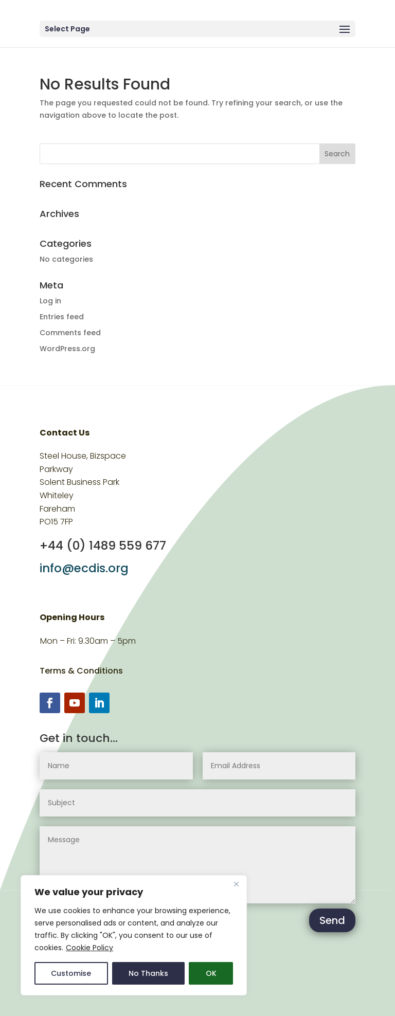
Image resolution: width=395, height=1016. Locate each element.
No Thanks (148, 973)
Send (332, 920)
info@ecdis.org (84, 568)
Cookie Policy (89, 947)
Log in (50, 301)
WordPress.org (67, 348)
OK (211, 973)
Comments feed (70, 333)
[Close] (236, 884)
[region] (134, 935)
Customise (71, 973)
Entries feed (62, 317)
